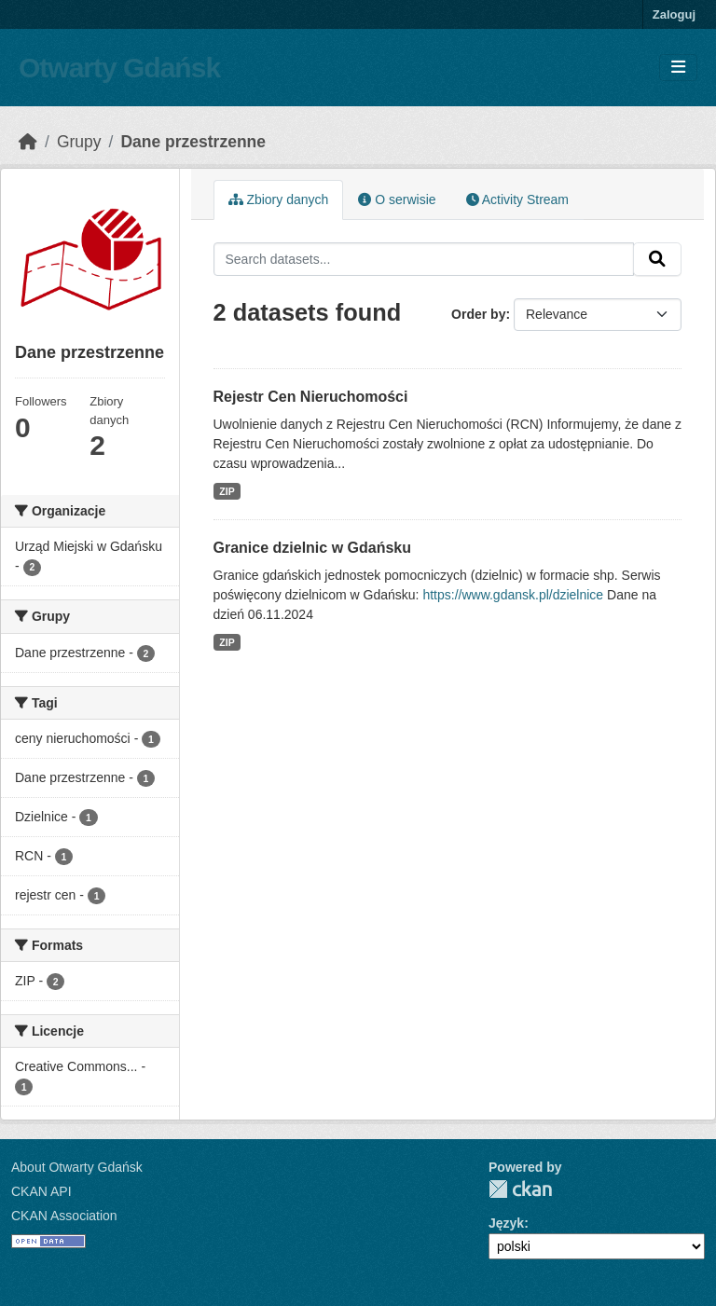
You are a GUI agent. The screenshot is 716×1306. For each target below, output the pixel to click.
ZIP (226, 491)
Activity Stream (517, 199)
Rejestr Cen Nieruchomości (310, 397)
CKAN (520, 1189)
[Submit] (657, 259)
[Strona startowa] (28, 141)
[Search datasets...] (424, 259)
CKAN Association (64, 1215)
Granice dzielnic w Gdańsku (312, 548)
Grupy (79, 141)
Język (506, 1223)
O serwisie (396, 199)
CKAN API (41, 1191)
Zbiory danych (278, 199)
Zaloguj (674, 14)
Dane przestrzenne (193, 141)
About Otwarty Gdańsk (77, 1167)
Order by (478, 314)
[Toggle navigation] (678, 67)
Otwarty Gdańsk (119, 67)
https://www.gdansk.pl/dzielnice (512, 594)
